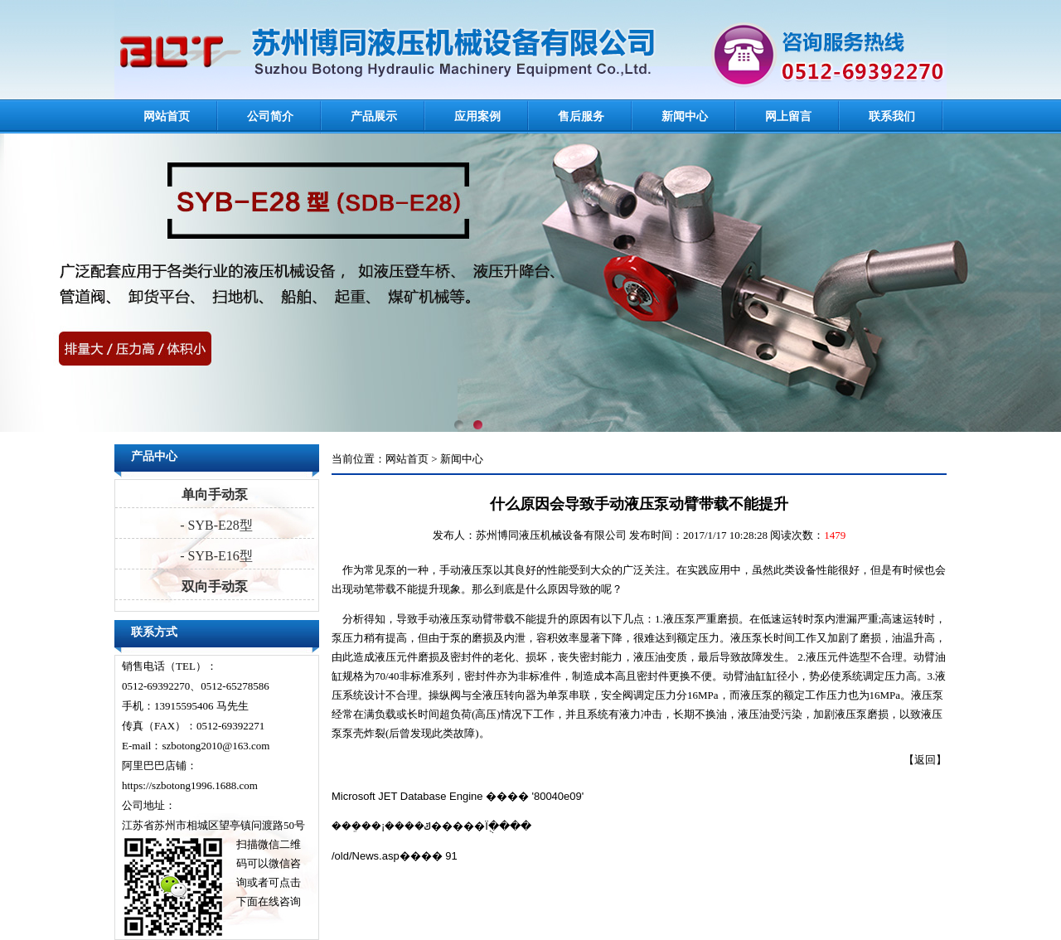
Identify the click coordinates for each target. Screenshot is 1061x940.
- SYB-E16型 (215, 556)
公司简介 (270, 116)
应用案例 (477, 116)
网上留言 (788, 116)
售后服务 (581, 116)
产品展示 (374, 116)
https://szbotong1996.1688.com (190, 785)
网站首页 (166, 116)
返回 (925, 759)
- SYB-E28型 (215, 525)
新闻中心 (684, 116)
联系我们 (892, 116)
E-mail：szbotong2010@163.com (195, 745)
